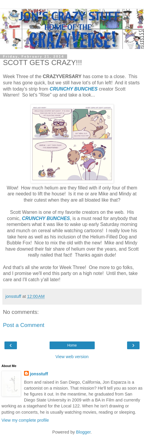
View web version (72, 356)
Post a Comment (23, 325)
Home (72, 345)
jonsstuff (39, 373)
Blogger (83, 432)
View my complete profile (25, 420)
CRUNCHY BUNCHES (74, 88)
